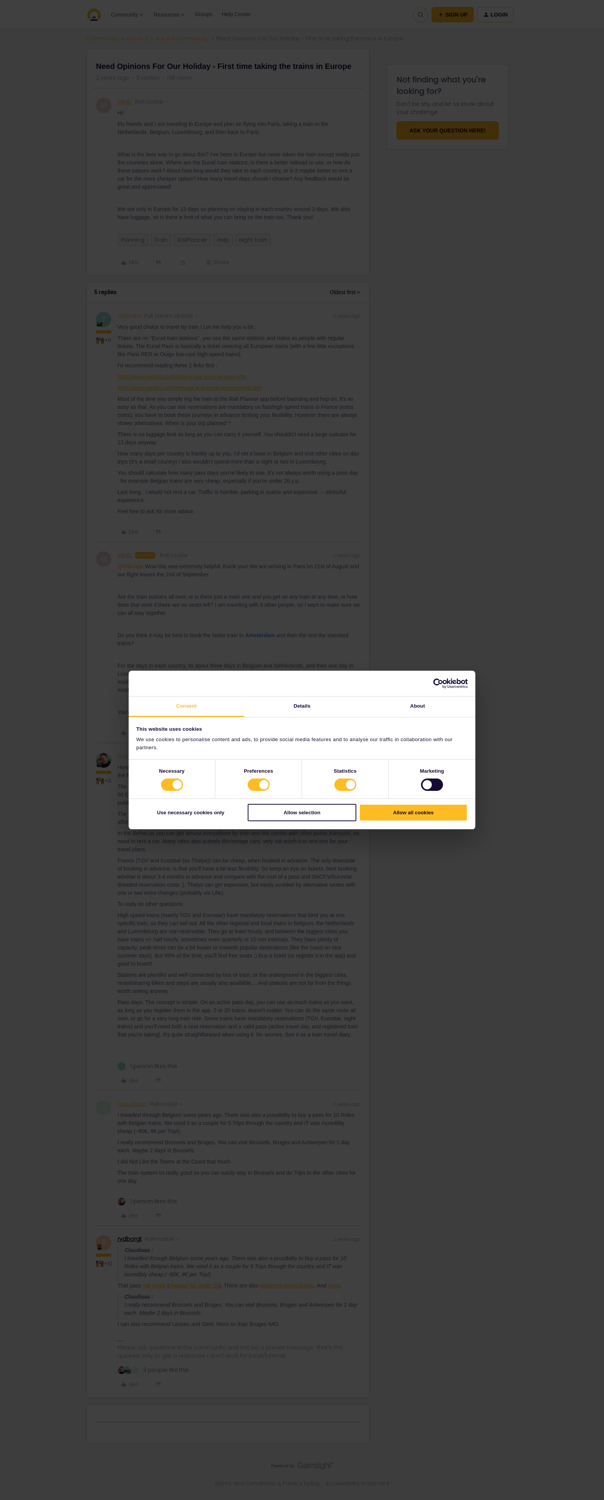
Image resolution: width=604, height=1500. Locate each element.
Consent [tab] (186, 706)
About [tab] (417, 706)
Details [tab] (302, 706)
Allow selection (302, 812)
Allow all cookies (413, 812)
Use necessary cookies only (190, 812)
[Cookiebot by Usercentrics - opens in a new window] (434, 683)
